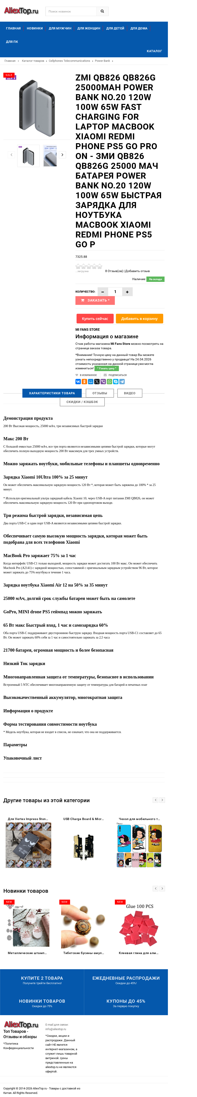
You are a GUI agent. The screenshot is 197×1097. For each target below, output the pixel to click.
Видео (130, 393)
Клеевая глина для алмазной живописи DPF (140, 953)
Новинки (35, 28)
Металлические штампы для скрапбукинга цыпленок (29, 953)
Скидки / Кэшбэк (82, 402)
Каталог (154, 51)
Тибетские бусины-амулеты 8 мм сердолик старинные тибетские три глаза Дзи (85, 953)
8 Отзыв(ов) (114, 271)
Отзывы (99, 393)
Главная (13, 28)
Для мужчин (60, 28)
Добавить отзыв (137, 271)
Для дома (139, 28)
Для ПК (12, 41)
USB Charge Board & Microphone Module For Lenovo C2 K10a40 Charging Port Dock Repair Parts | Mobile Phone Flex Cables (85, 819)
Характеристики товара (52, 393)
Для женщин (88, 28)
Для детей (115, 28)
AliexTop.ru (40, 1088)
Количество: (85, 291)
